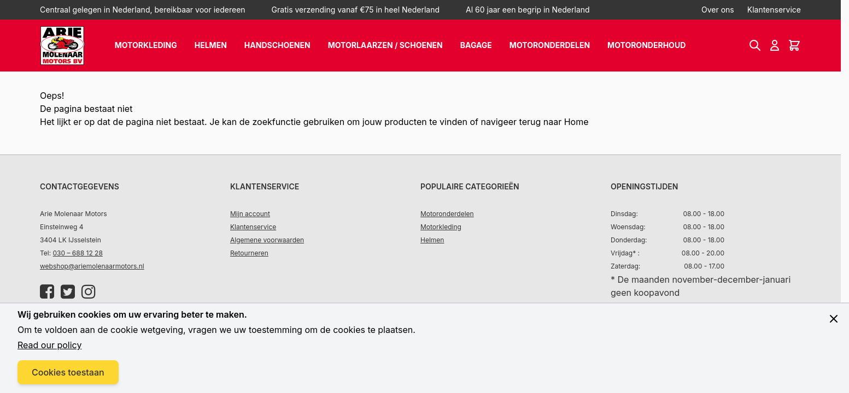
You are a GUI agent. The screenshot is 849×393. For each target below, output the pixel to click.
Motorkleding (146, 45)
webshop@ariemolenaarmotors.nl (92, 266)
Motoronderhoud (646, 45)
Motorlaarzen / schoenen (385, 45)
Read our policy (49, 345)
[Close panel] (833, 318)
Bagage (476, 45)
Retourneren (249, 253)
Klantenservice (774, 9)
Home (576, 121)
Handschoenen (277, 45)
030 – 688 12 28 (78, 253)
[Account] (774, 45)
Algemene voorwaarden (267, 240)
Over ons (717, 9)
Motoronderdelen (550, 45)
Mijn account (250, 214)
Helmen (211, 45)
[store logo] (62, 45)
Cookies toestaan (68, 372)
